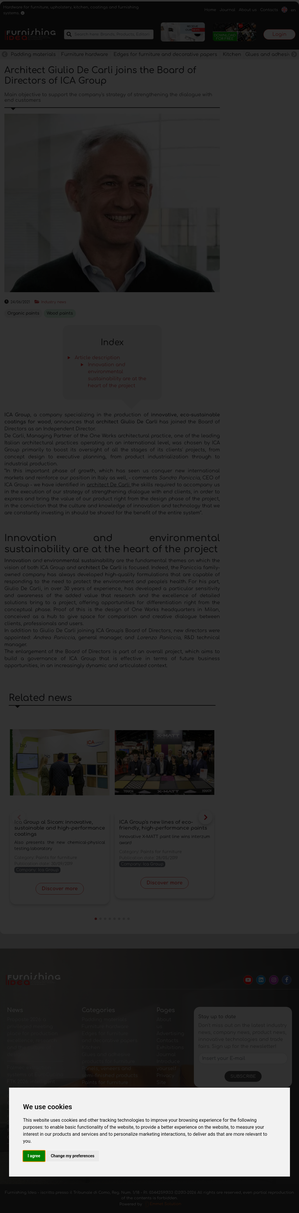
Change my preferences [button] (72, 1156)
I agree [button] (34, 1156)
